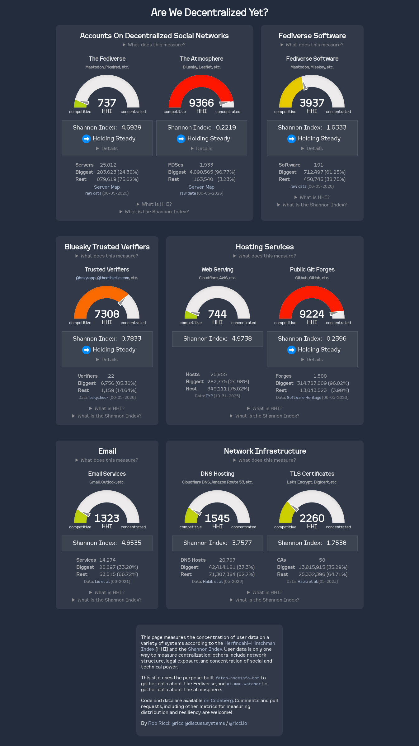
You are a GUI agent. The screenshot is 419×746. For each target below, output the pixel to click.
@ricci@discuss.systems (198, 723)
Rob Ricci (158, 723)
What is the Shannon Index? (157, 212)
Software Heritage (304, 397)
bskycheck (99, 397)
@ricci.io (238, 723)
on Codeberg (218, 700)
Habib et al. (213, 581)
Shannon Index (205, 649)
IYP (209, 396)
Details (109, 148)
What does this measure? (157, 45)
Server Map (107, 187)
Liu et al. (102, 581)
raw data (93, 193)
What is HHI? (157, 204)
